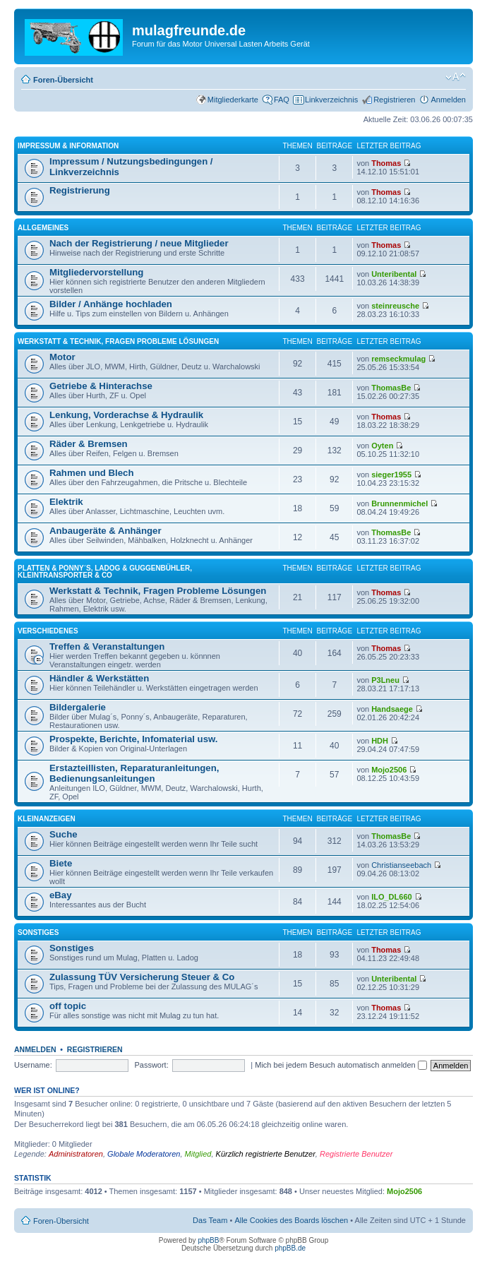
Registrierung (79, 190)
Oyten (382, 445)
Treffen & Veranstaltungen (106, 646)
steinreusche (395, 306)
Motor (62, 357)
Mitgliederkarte (233, 99)
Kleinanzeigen (47, 819)
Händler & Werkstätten (99, 678)
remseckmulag (398, 358)
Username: (33, 1065)
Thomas (386, 163)
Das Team (210, 1220)
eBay (60, 895)
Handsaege (392, 709)
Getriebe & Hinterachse (100, 386)
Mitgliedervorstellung (96, 272)
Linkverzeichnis (331, 99)
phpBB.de (290, 1248)
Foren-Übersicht (63, 80)
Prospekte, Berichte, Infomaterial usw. (133, 739)
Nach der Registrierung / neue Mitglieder (139, 243)
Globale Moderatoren (143, 1154)
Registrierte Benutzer (356, 1154)
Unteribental (393, 274)
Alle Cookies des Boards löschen (291, 1220)
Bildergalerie (77, 707)
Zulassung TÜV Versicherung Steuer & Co (141, 977)
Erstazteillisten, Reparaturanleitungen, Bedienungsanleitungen (134, 773)
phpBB (208, 1240)
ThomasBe (391, 387)
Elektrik (66, 501)
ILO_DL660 (391, 897)
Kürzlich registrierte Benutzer (265, 1154)
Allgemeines (43, 228)
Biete (60, 863)
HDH (379, 741)
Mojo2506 (389, 769)
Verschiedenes (48, 631)
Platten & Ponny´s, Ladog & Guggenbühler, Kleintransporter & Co (105, 571)
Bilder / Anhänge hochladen (110, 304)
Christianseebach (401, 865)
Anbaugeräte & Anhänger (105, 530)
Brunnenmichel (399, 503)
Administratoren (76, 1154)
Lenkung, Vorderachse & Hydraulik (126, 415)
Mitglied (198, 1154)
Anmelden (448, 99)
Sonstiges (38, 932)
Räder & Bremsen (88, 444)
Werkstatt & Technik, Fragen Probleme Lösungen (118, 341)
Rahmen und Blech (91, 472)
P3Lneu (385, 680)
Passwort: (151, 1065)
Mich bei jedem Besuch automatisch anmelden (341, 1065)
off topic (67, 1006)
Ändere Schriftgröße (455, 77)
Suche (63, 834)
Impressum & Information (68, 146)
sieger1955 (391, 474)
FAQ (281, 99)
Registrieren (394, 99)
